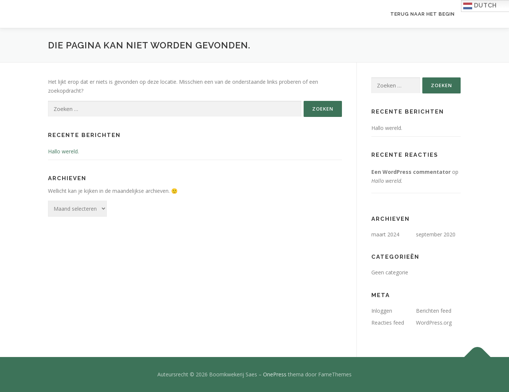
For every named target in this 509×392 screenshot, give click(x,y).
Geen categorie (389, 272)
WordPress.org (434, 322)
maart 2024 (385, 234)
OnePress (274, 374)
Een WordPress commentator (411, 171)
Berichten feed (433, 310)
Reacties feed (387, 322)
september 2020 (435, 234)
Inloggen (381, 310)
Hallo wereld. (63, 151)
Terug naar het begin (422, 14)
